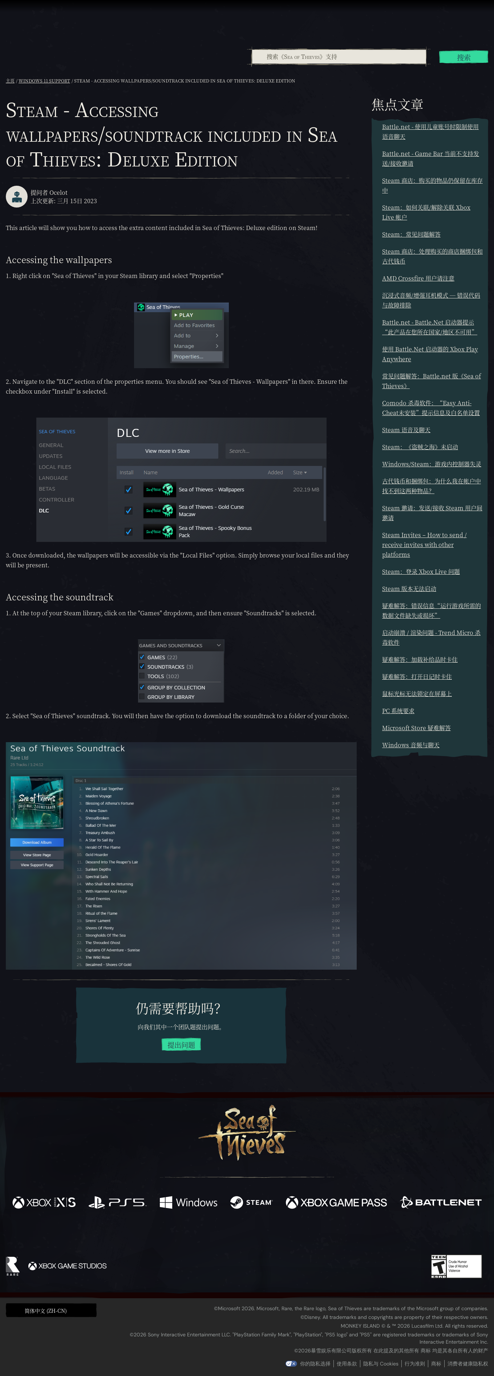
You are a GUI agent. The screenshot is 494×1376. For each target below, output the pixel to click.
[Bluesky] (317, 1234)
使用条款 (347, 1363)
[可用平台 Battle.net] (440, 1203)
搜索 (464, 57)
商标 (436, 1363)
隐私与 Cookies (380, 1363)
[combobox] (338, 57)
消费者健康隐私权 (468, 1363)
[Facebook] (174, 1233)
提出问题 (181, 1045)
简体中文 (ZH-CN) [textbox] (46, 1310)
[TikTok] (296, 1234)
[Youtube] (245, 1233)
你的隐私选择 (315, 1363)
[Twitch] (214, 1234)
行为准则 (415, 1363)
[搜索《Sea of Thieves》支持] (339, 57)
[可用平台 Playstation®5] (117, 1203)
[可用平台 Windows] (188, 1203)
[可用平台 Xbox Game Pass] (336, 1203)
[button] (51, 1310)
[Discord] (276, 1235)
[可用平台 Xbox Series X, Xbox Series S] (44, 1203)
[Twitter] (193, 1233)
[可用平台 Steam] (251, 1203)
